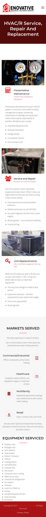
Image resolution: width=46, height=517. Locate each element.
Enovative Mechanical (26, 505)
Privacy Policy (23, 513)
